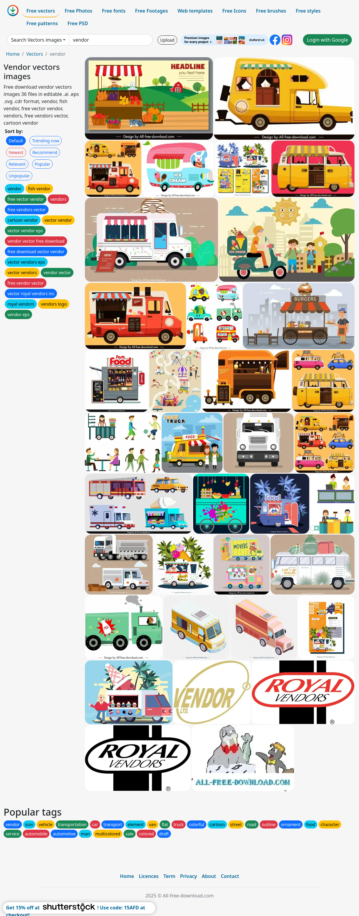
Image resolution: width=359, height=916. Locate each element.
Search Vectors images (36, 40)
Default (16, 141)
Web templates (195, 10)
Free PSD (77, 23)
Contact (230, 876)
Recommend (44, 152)
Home (13, 54)
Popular (42, 164)
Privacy (188, 876)
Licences (149, 876)
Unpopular (19, 176)
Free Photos (78, 10)
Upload (167, 40)
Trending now (45, 141)
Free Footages (151, 10)
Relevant (17, 164)
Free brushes (271, 10)
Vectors (34, 54)
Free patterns (42, 23)
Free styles (308, 10)
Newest (16, 152)
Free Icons (234, 10)
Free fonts (114, 10)
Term (169, 876)
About (209, 876)
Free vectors (40, 10)
